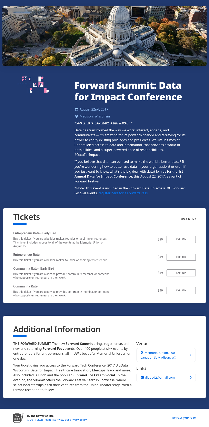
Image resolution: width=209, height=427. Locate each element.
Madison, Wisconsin (95, 116)
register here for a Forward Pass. (124, 193)
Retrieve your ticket (184, 418)
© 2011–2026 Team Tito (42, 419)
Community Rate (25, 286)
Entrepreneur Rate (26, 255)
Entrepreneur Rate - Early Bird (34, 233)
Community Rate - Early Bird (33, 269)
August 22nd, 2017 (94, 109)
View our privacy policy (72, 419)
